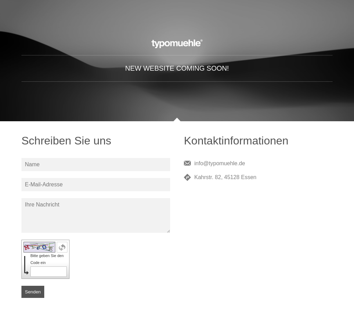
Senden (33, 291)
